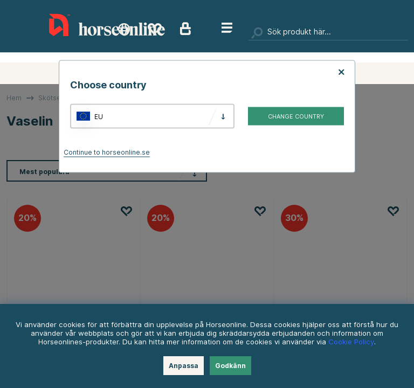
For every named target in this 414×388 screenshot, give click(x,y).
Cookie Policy (351, 341)
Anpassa (183, 366)
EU (98, 116)
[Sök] (328, 32)
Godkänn (230, 366)
